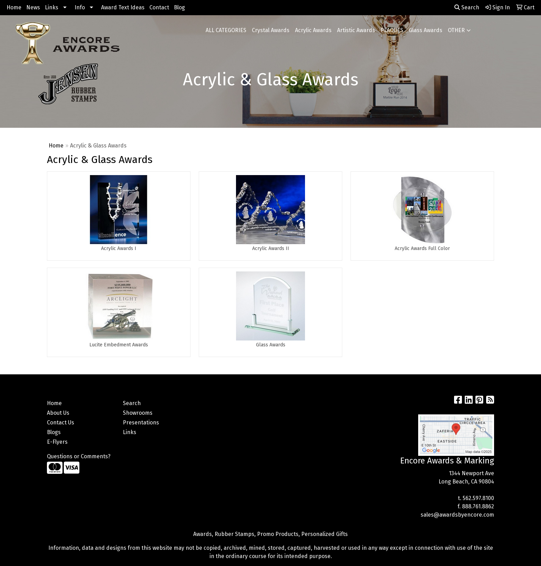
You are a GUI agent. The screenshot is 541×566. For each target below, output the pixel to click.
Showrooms (138, 413)
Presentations (141, 422)
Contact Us (60, 422)
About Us (58, 413)
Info (80, 7)
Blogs (54, 432)
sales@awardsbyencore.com (457, 514)
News (33, 7)
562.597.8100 (478, 498)
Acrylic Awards (313, 30)
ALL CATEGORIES (226, 30)
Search (466, 7)
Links (51, 7)
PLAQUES (392, 30)
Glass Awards (425, 30)
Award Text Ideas (123, 7)
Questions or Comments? (78, 456)
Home (14, 7)
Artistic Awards (356, 30)
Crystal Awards (270, 30)
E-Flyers (57, 442)
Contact (159, 7)
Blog (179, 7)
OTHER (456, 30)
